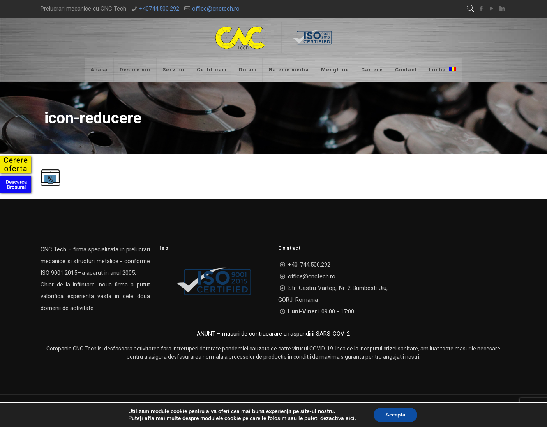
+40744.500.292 (159, 8)
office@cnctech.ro (216, 8)
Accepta (395, 414)
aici (350, 418)
